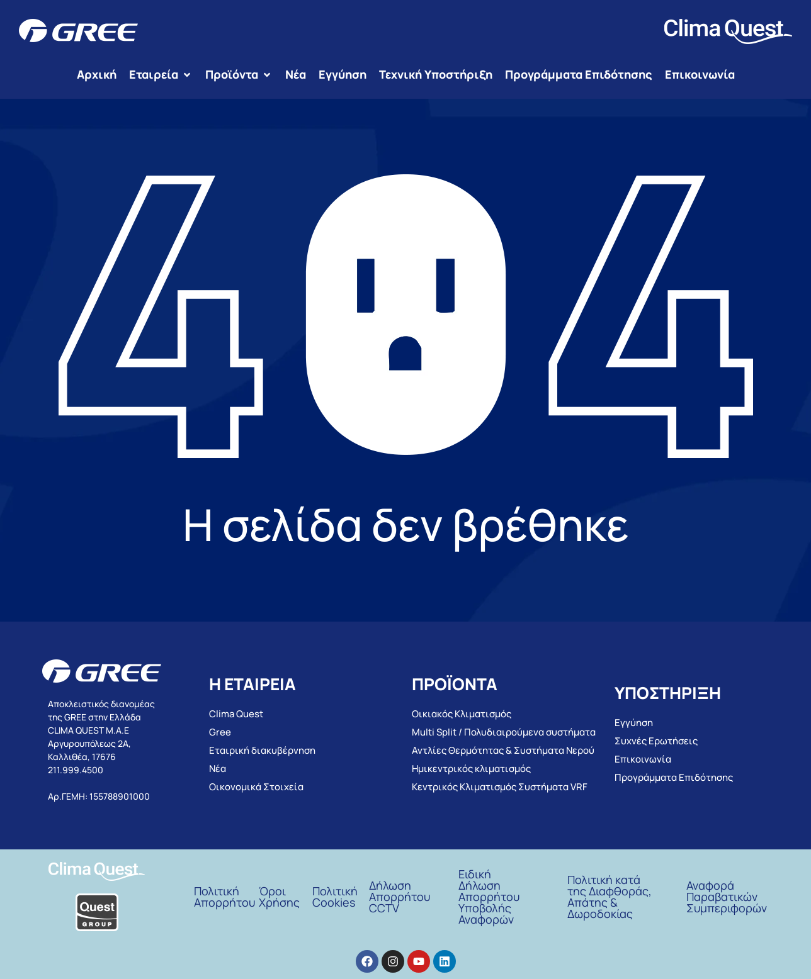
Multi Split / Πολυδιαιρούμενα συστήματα (504, 732)
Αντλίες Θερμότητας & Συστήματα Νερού (503, 750)
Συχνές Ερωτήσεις (656, 740)
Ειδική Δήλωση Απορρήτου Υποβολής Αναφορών (488, 896)
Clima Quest (236, 713)
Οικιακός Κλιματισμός (461, 713)
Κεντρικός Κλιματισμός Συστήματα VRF (499, 786)
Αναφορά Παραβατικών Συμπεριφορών (726, 896)
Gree (220, 732)
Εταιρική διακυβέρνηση (262, 750)
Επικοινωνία (643, 759)
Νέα (217, 768)
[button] (161, 74)
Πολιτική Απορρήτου (224, 896)
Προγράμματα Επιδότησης (674, 777)
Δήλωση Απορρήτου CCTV (399, 896)
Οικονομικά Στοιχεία (256, 786)
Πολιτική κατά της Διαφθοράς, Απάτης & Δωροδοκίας (609, 896)
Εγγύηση (634, 722)
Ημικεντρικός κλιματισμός (471, 768)
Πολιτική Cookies (335, 896)
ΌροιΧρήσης (279, 896)
